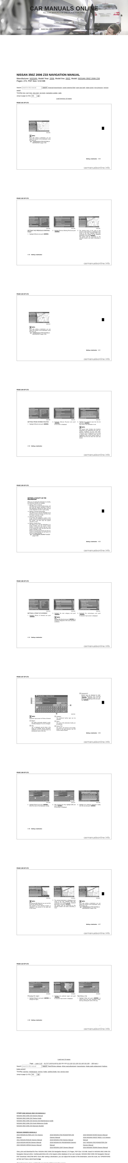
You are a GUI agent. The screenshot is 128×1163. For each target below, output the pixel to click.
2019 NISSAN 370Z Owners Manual (61, 1160)
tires (30, 93)
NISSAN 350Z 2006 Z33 (89, 78)
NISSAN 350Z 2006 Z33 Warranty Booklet (30, 1145)
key (24, 93)
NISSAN (33, 78)
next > (96, 1075)
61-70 (46, 1075)
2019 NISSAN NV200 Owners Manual (95, 1154)
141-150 (87, 1075)
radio (60, 93)
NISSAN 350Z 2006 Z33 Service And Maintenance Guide (35, 1136)
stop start (36, 93)
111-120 (69, 1075)
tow (58, 1084)
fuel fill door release (55, 1078)
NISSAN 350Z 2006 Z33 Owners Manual (30, 1128)
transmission (81, 1078)
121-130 (75, 1075)
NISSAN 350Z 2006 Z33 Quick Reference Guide (32, 1141)
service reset (64, 1084)
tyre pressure (98, 87)
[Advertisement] (64, 50)
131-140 (81, 1075)
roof (27, 93)
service (40, 1084)
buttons (104, 1078)
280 (92, 1075)
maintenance (33, 1084)
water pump (90, 87)
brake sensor (21, 1081)
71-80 (50, 1075)
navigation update (52, 93)
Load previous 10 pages (64, 103)
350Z (68, 78)
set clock (42, 93)
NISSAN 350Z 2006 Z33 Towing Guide (29, 1132)
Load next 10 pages (63, 1070)
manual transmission (55, 87)
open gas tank (80, 87)
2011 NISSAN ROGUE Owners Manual (29, 1160)
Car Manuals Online (64, 8)
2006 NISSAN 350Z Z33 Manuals (33, 1125)
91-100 (58, 1075)
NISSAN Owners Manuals (27, 1151)
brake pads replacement (93, 1078)
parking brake (52, 1084)
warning (25, 1084)
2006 (52, 78)
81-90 (54, 1075)
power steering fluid (69, 87)
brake (45, 1084)
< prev (37, 1075)
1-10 (40, 1075)
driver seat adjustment (69, 1078)
